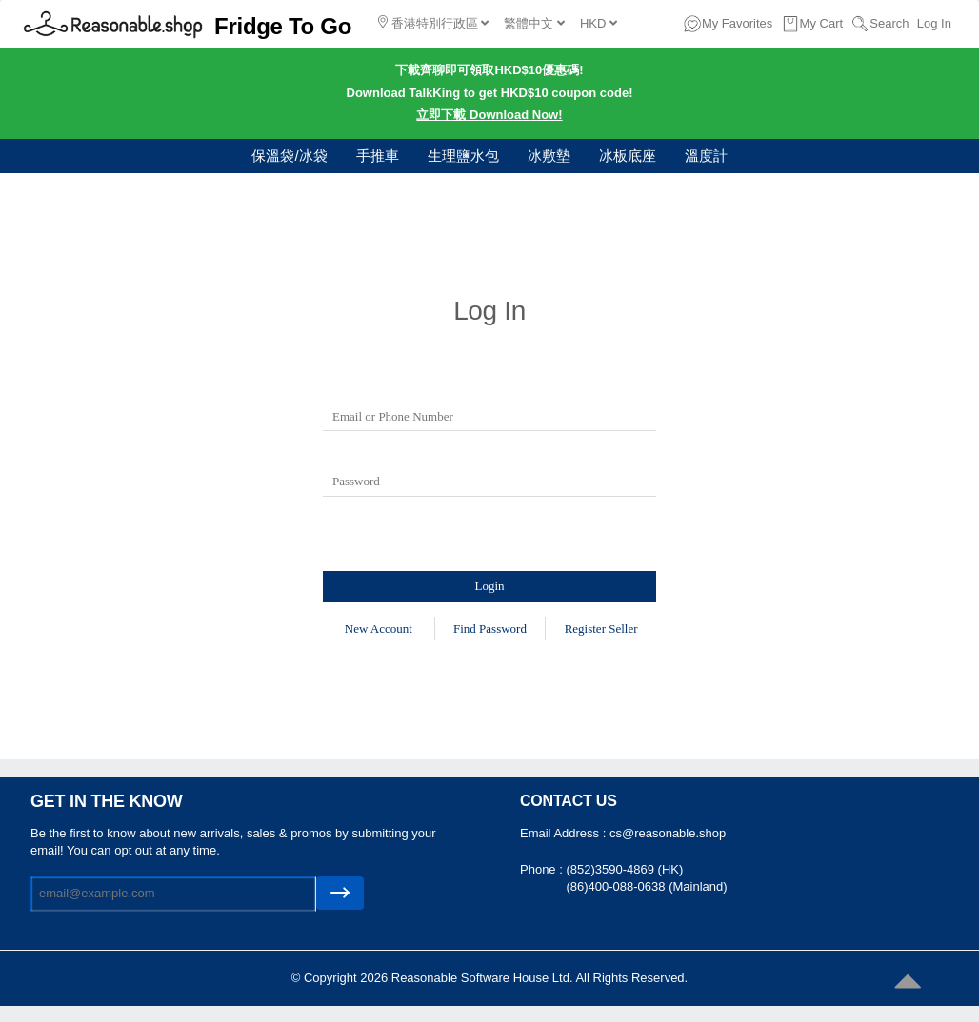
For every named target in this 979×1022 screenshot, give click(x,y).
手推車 (377, 155)
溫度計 (706, 155)
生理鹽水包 (463, 155)
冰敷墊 (549, 155)
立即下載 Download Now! (489, 115)
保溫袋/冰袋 (289, 155)
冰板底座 (627, 155)
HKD (598, 23)
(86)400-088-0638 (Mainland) (646, 886)
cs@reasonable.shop (667, 833)
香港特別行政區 (433, 22)
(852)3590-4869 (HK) (624, 869)
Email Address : (564, 833)
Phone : (543, 869)
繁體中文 (534, 23)
